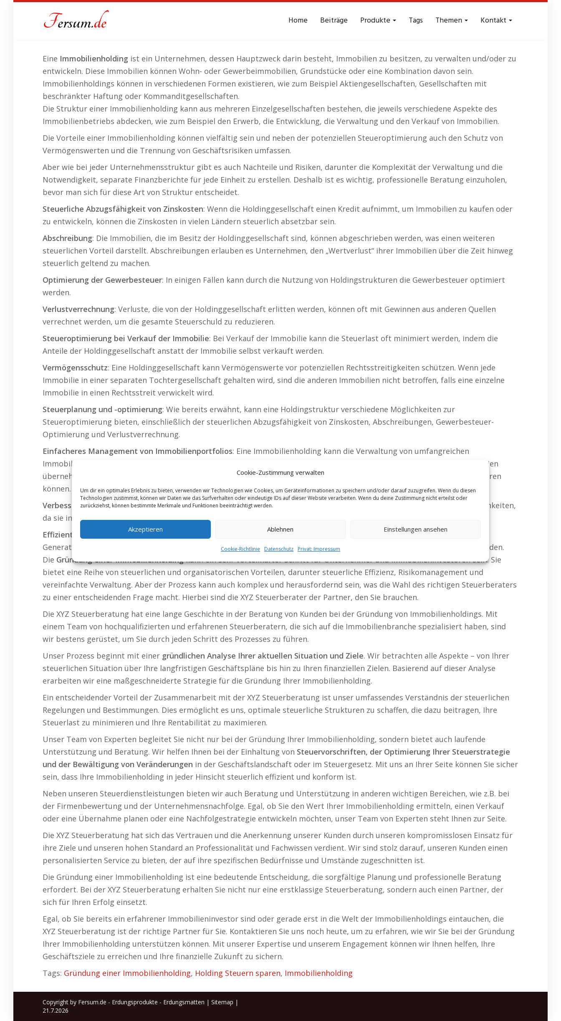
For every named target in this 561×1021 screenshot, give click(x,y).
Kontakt (496, 21)
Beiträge (334, 21)
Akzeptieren (145, 529)
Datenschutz (278, 548)
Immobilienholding (319, 973)
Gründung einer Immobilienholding (127, 973)
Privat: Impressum (319, 548)
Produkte (378, 21)
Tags (416, 21)
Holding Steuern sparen (237, 973)
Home (298, 21)
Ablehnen (280, 529)
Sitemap (222, 1002)
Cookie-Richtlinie (240, 548)
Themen (451, 21)
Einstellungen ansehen (415, 529)
